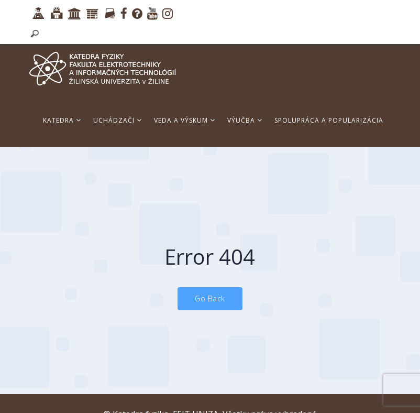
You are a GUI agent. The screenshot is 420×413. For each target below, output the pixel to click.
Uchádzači (117, 120)
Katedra (62, 120)
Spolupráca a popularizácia (328, 120)
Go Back (210, 298)
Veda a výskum (184, 120)
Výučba (244, 120)
